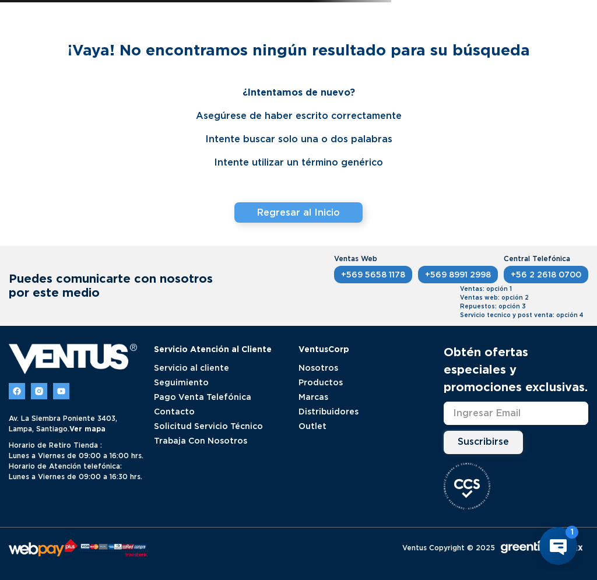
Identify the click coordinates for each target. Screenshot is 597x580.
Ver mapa (87, 428)
